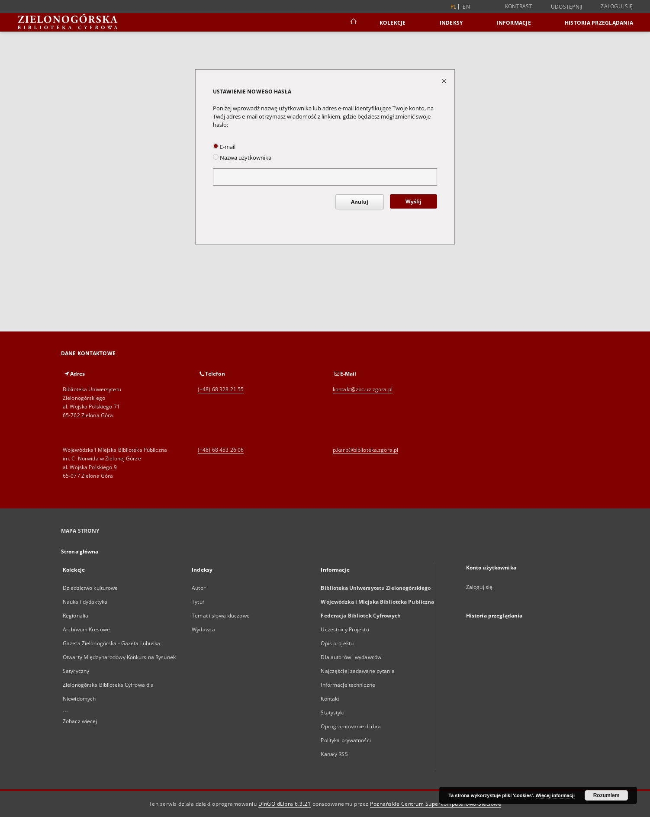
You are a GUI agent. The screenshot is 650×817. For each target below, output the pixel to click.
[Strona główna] (353, 22)
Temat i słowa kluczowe (221, 615)
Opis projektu (337, 643)
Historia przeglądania (599, 22)
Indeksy (451, 22)
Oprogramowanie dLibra (351, 726)
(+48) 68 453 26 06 (221, 450)
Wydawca (203, 629)
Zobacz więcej (80, 721)
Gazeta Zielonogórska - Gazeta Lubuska (111, 643)
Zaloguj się (617, 6)
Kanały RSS (334, 754)
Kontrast (518, 6)
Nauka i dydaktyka (85, 601)
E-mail (224, 147)
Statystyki (332, 712)
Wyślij (413, 201)
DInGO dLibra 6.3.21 (284, 803)
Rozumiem (606, 795)
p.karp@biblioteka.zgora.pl (365, 450)
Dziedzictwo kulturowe (90, 588)
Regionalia (75, 615)
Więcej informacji (555, 795)
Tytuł (198, 601)
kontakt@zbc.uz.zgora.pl (363, 389)
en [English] (466, 7)
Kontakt (330, 698)
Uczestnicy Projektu (345, 629)
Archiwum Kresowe (86, 629)
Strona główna (80, 551)
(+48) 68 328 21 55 (221, 389)
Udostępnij (566, 6)
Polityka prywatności (345, 740)
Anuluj (359, 202)
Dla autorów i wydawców (351, 657)
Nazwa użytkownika (242, 157)
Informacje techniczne (348, 684)
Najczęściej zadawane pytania (357, 671)
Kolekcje (393, 22)
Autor (199, 588)
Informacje (513, 22)
